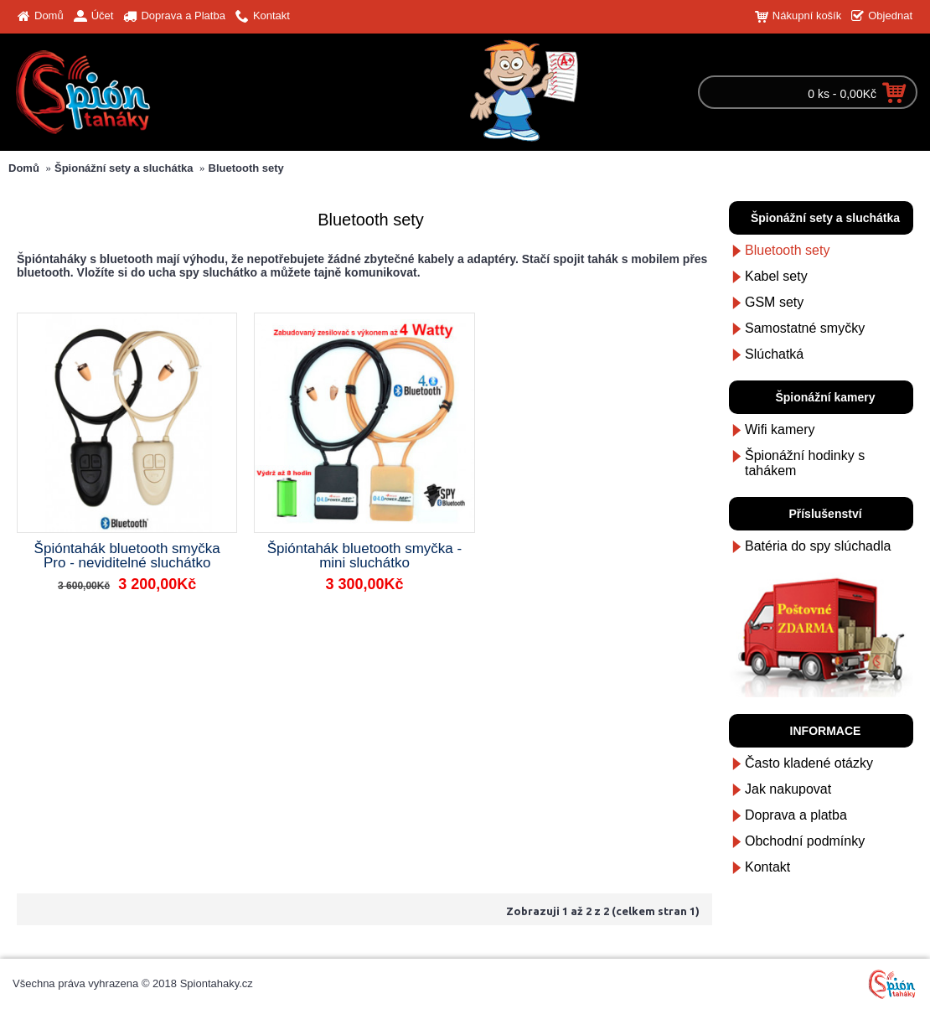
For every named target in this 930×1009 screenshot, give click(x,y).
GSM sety (774, 302)
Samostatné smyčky (805, 328)
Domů (23, 168)
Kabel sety (776, 276)
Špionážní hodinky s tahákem (805, 463)
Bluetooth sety (246, 168)
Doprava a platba (796, 815)
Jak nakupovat (788, 789)
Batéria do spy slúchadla (818, 546)
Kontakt (767, 867)
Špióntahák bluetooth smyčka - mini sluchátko (364, 556)
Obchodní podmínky (805, 841)
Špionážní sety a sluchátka (123, 168)
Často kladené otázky (809, 763)
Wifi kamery (780, 429)
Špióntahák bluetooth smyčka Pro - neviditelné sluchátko (127, 556)
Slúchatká (774, 354)
